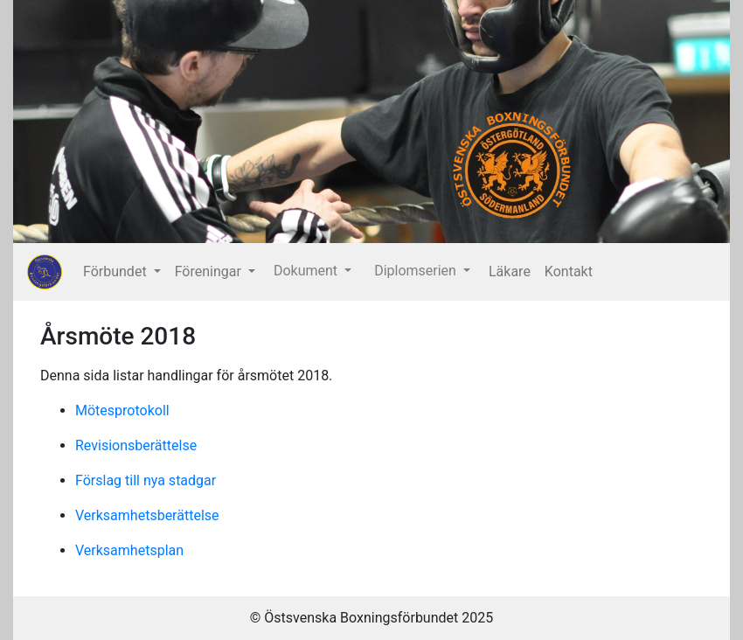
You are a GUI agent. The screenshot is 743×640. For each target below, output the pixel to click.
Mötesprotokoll (122, 410)
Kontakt (569, 271)
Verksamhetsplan (129, 550)
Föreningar (210, 271)
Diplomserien (417, 270)
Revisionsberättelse (136, 445)
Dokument (307, 270)
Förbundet (116, 271)
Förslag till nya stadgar (145, 480)
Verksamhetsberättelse (147, 515)
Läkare (510, 271)
